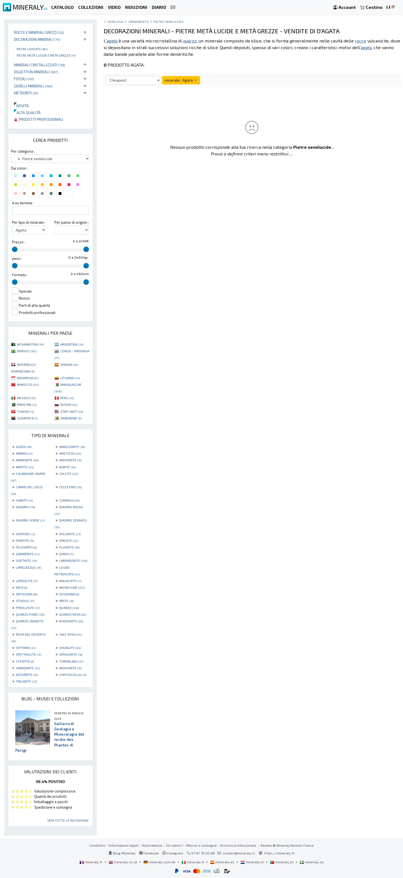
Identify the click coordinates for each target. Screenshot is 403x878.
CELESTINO (70, 487)
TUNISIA (25, 411)
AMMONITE (27, 460)
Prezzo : (18, 242)
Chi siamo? (174, 845)
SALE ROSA (70, 634)
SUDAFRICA (27, 418)
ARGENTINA (71, 344)
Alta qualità (27, 112)
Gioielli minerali (33, 86)
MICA (21, 587)
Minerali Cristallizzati (39, 64)
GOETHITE (26, 560)
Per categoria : (23, 151)
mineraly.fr (91, 862)
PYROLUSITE (27, 608)
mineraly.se (312, 862)
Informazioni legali (123, 845)
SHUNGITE (70, 648)
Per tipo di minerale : (29, 222)
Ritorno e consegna (201, 845)
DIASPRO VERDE (30, 520)
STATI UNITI (71, 411)
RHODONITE (71, 621)
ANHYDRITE (70, 460)
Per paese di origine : (71, 222)
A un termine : (23, 203)
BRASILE (27, 351)
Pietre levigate (32, 49)
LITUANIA (70, 378)
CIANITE (24, 500)
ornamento (138, 21)
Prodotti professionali (38, 119)
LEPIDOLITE (27, 581)
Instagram (172, 853)
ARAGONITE (70, 668)
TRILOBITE (26, 681)
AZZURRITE (27, 674)
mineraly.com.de (159, 862)
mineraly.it (193, 862)
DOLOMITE (70, 534)
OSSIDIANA (69, 594)
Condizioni (97, 845)
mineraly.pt (282, 862)
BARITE (67, 467)
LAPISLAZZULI (28, 567)
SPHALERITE (70, 654)
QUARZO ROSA (72, 614)
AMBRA (24, 453)
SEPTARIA (26, 648)
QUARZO (69, 608)
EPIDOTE (68, 540)
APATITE (25, 467)
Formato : (20, 275)
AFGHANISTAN (30, 344)
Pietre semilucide (168, 21)
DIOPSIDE (25, 534)
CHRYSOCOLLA (72, 674)
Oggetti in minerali (36, 71)
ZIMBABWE (71, 418)
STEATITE (25, 661)
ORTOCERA (26, 594)
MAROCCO (28, 384)
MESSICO (26, 398)
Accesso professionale (238, 845)
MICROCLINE (72, 587)
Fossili (24, 78)
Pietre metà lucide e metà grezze (46, 55)
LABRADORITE (73, 560)
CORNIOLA (69, 500)
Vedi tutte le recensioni (67, 820)
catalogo (116, 21)
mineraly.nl (252, 862)
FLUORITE (69, 547)
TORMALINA (71, 661)
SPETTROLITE (28, 654)
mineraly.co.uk (123, 862)
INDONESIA (27, 378)
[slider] (15, 249)
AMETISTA (70, 453)
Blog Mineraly (122, 853)
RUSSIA (68, 404)
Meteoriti (26, 92)
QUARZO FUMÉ (30, 614)
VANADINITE (28, 668)
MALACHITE (70, 581)
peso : (17, 258)
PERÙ (67, 398)
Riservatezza (152, 845)
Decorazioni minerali (37, 39)
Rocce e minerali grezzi (39, 32)
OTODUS (25, 601)
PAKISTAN (27, 404)
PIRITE (66, 601)
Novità (21, 105)
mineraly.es (222, 862)
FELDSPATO (26, 547)
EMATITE (25, 540)
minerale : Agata (181, 80)
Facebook (149, 853)
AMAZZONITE (72, 447)
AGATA (24, 447)
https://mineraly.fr (279, 853)
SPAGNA (69, 364)
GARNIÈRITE (27, 554)
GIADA (66, 554)
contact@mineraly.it (239, 853)
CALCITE (68, 474)
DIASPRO (25, 507)
